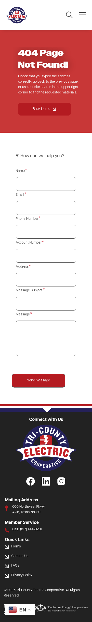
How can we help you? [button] (42, 156)
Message (23, 314)
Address (22, 267)
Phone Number (27, 219)
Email (20, 195)
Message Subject (29, 290)
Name (20, 171)
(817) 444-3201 (31, 529)
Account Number (29, 243)
